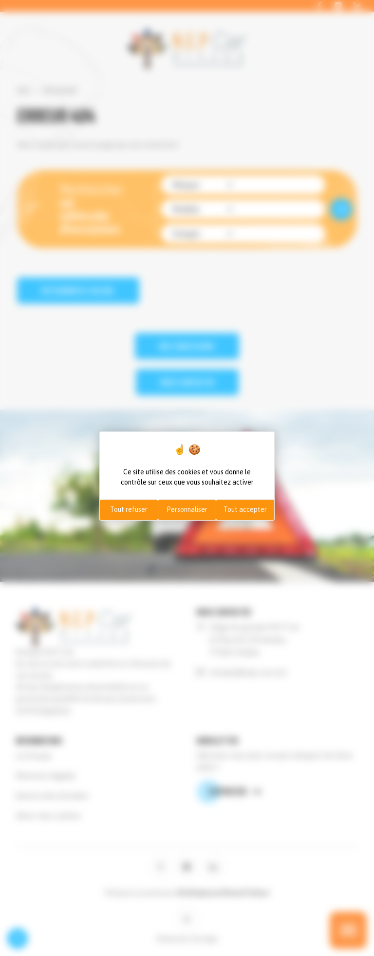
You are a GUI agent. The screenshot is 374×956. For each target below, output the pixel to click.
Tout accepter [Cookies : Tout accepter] (245, 509)
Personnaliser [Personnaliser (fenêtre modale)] (187, 509)
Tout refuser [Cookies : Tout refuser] (129, 509)
